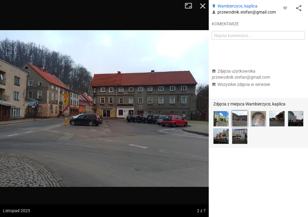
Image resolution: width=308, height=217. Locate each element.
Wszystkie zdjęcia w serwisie (241, 84)
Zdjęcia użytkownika (241, 74)
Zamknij (203, 6)
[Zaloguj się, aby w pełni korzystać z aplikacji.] (285, 7)
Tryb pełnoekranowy (191, 6)
